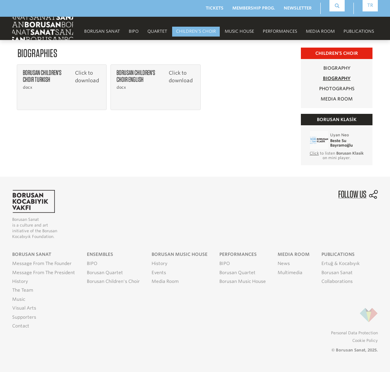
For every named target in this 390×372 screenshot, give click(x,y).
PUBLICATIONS (359, 31)
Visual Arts (24, 308)
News (284, 263)
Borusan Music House (242, 281)
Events (159, 272)
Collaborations (337, 281)
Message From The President (43, 272)
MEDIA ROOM (320, 31)
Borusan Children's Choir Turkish (42, 76)
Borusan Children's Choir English (136, 76)
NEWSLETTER (298, 8)
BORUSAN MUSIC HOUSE (180, 254)
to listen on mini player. (337, 155)
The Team (22, 290)
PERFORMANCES (280, 31)
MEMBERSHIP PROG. (253, 8)
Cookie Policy (365, 340)
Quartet (157, 31)
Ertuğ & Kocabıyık (340, 263)
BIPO (134, 31)
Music (18, 299)
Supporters (24, 317)
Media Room (165, 281)
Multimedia (290, 272)
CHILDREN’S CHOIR (196, 31)
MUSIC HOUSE (239, 31)
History (20, 281)
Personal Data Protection (354, 332)
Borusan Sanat (102, 31)
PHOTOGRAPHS (337, 88)
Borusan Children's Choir (113, 281)
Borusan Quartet (105, 272)
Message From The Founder (42, 263)
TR (370, 5)
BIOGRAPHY (336, 68)
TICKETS (215, 8)
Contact (20, 326)
